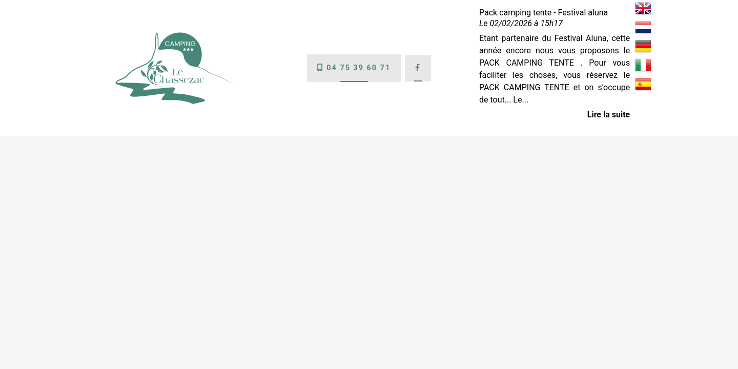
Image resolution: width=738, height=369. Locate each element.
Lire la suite (608, 114)
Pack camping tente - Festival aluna (543, 12)
